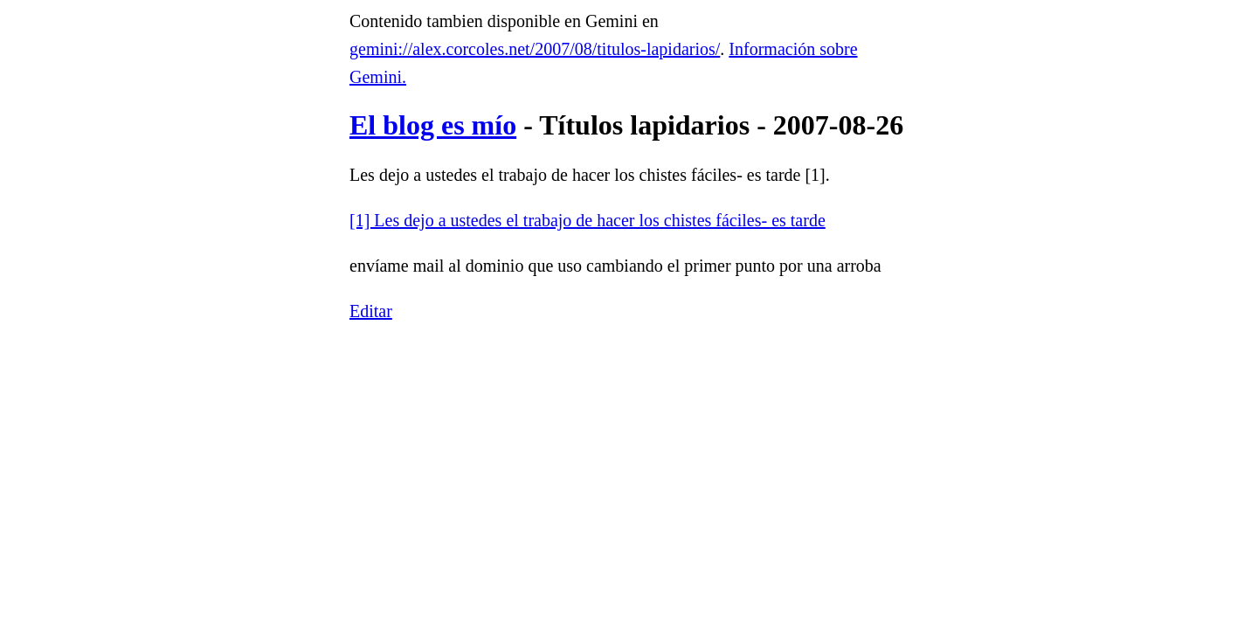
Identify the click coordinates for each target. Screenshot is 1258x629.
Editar (370, 311)
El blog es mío (432, 125)
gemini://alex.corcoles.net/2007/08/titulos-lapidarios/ (534, 49)
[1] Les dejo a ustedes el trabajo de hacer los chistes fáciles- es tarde (587, 220)
